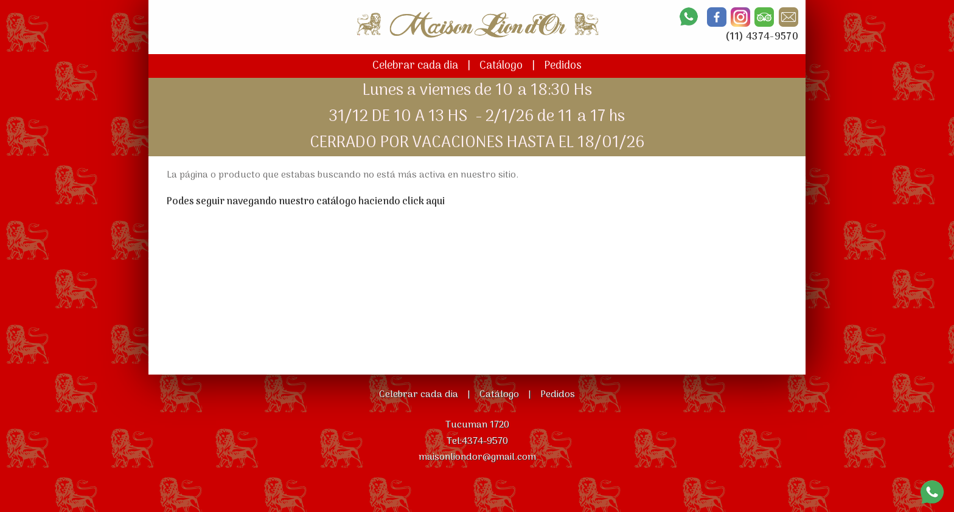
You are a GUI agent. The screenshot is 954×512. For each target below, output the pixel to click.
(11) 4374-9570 (761, 37)
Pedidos (563, 66)
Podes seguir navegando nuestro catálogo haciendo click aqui (306, 202)
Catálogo (501, 66)
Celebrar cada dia (415, 66)
